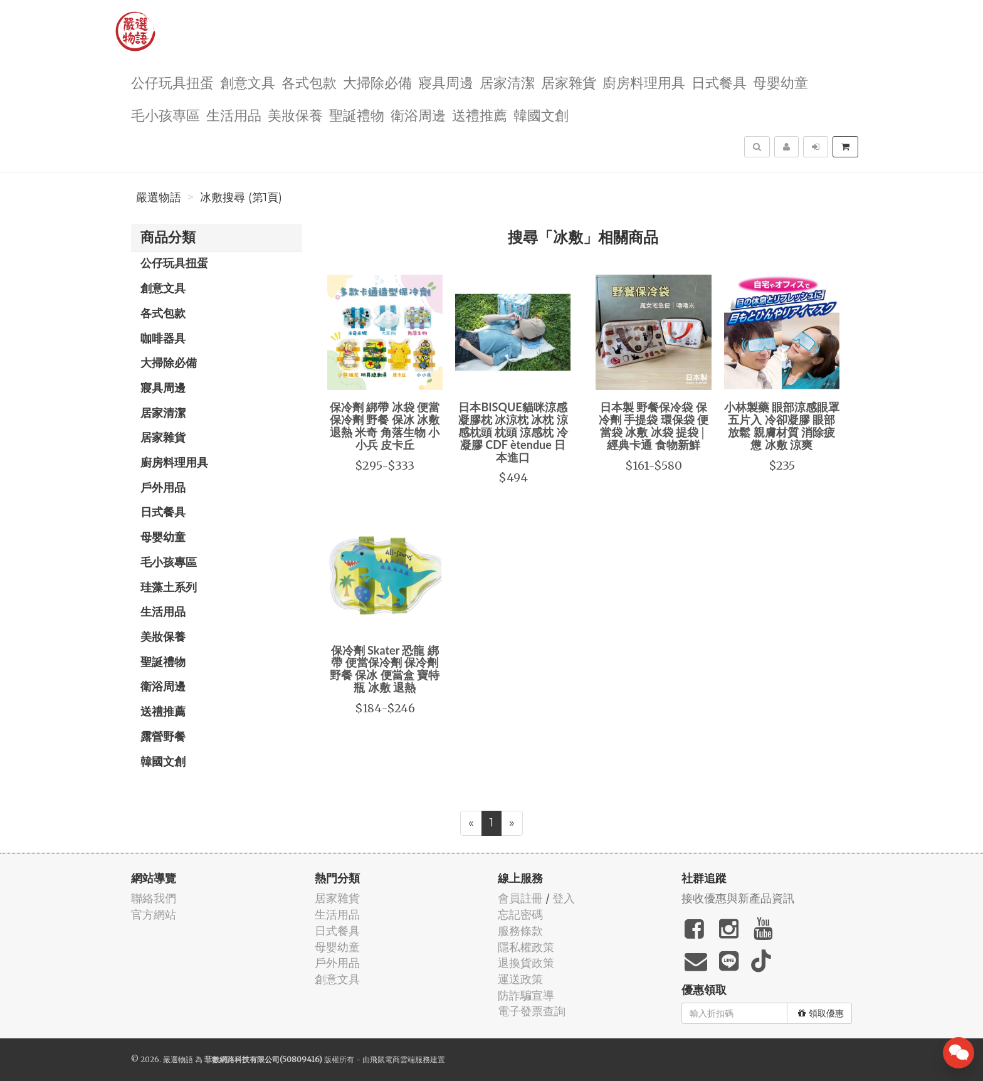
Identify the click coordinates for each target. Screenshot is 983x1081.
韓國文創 (541, 114)
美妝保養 (295, 114)
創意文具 (247, 82)
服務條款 (520, 931)
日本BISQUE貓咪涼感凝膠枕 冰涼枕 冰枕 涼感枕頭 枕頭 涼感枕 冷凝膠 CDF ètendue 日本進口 (513, 431)
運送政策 (520, 979)
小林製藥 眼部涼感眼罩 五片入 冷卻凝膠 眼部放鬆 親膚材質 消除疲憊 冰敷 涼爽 (781, 425)
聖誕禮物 (356, 114)
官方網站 (153, 914)
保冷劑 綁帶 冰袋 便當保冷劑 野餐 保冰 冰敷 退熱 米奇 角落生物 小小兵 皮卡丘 (384, 425)
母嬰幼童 (780, 82)
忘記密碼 (520, 914)
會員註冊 (520, 898)
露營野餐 (163, 736)
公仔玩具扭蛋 (172, 82)
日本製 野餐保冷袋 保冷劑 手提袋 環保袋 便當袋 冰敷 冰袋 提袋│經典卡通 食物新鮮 (653, 425)
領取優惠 (821, 1013)
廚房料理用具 (643, 82)
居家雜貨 (568, 82)
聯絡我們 (153, 898)
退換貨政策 (526, 963)
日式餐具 (719, 82)
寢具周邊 (445, 82)
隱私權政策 (526, 947)
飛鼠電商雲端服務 (400, 1059)
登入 (563, 898)
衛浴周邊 (418, 114)
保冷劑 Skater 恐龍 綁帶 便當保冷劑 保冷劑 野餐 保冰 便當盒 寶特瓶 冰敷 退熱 (384, 668)
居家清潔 (507, 82)
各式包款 (309, 82)
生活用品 (233, 114)
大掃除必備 (377, 82)
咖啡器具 (163, 338)
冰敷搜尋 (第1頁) (241, 197)
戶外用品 (163, 487)
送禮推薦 (479, 114)
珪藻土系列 (168, 587)
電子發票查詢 (531, 1011)
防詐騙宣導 (526, 995)
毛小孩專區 (165, 114)
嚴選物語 (158, 197)
